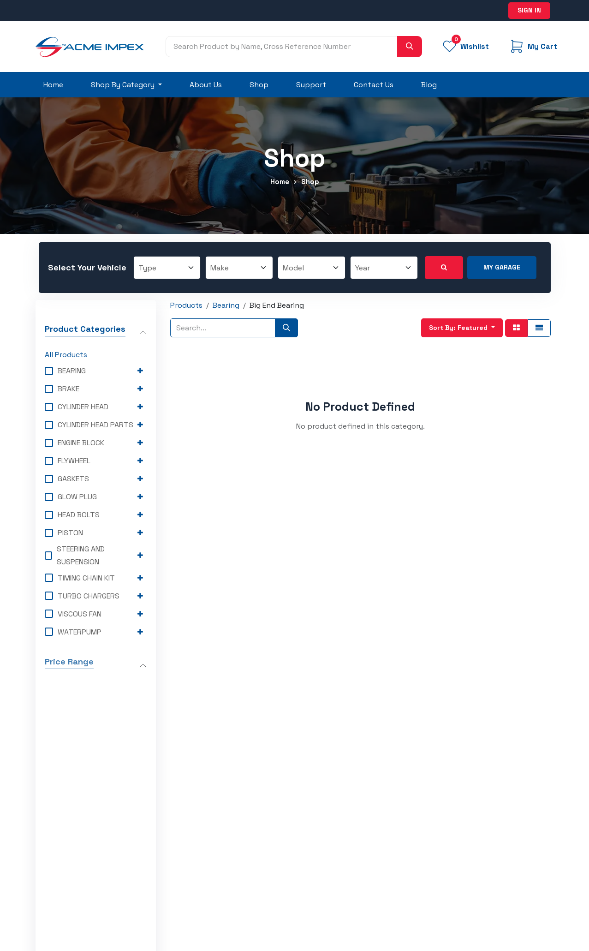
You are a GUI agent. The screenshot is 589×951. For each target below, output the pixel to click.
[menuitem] (53, 84)
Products (186, 305)
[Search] (409, 46)
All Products (66, 355)
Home (279, 181)
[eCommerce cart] (533, 46)
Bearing (226, 305)
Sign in (529, 10)
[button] (462, 328)
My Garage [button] (501, 267)
